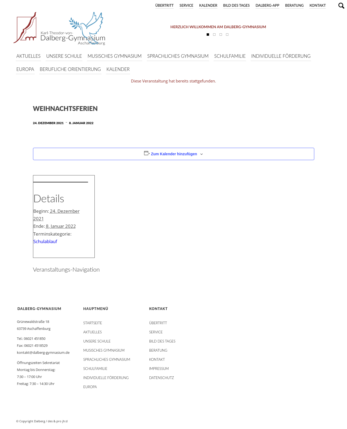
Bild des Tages (236, 5)
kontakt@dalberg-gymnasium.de (43, 352)
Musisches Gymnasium (104, 350)
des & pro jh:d (58, 421)
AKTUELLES (92, 332)
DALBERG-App (267, 5)
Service (186, 5)
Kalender (208, 5)
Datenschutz (161, 378)
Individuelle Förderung (106, 378)
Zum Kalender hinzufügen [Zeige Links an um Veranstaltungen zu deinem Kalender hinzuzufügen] (174, 154)
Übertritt (164, 5)
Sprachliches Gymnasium (106, 359)
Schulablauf (45, 241)
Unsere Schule (97, 341)
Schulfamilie (95, 368)
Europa (90, 387)
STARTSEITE (92, 323)
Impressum (159, 368)
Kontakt (317, 5)
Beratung (294, 5)
